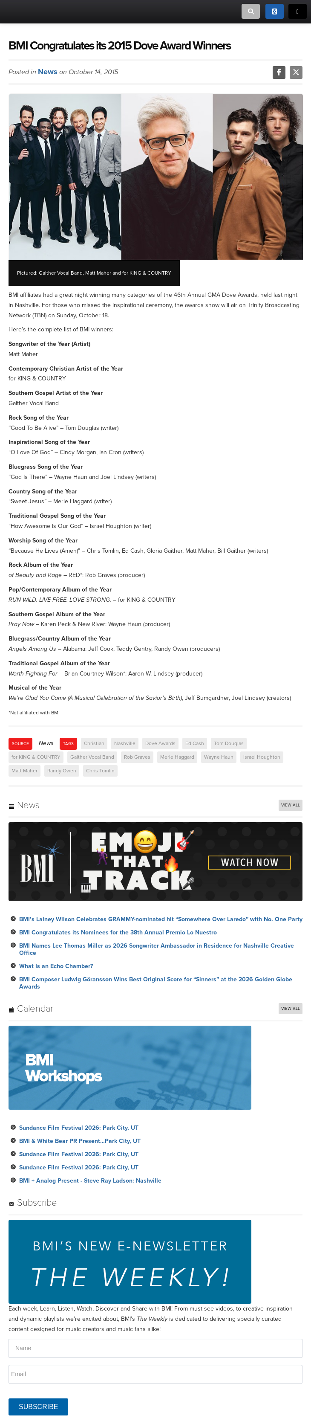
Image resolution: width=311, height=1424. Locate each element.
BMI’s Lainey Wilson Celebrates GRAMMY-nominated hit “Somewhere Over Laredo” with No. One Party (160, 919)
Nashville (124, 743)
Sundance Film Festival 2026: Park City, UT (78, 1127)
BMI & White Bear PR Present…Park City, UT (80, 1141)
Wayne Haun (218, 757)
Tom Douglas (229, 743)
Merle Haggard (177, 757)
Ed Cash (194, 743)
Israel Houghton (261, 757)
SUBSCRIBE (38, 1406)
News (48, 71)
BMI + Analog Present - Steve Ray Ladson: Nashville (90, 1180)
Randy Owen (61, 771)
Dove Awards (160, 743)
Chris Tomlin (100, 771)
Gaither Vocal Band (92, 757)
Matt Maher (24, 771)
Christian (94, 743)
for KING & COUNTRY (36, 757)
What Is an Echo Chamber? (56, 966)
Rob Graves (137, 757)
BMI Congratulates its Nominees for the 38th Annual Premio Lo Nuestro (118, 932)
